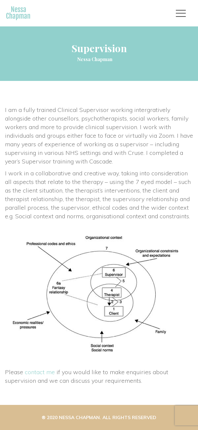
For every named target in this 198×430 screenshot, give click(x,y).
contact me (40, 372)
